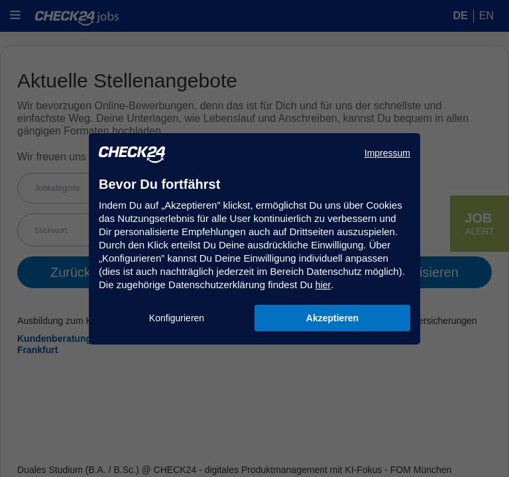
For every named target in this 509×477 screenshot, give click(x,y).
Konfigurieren (176, 318)
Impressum (387, 153)
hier (323, 285)
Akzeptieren (332, 318)
